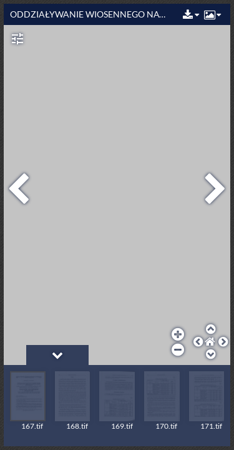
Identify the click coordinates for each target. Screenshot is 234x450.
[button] (189, 15)
